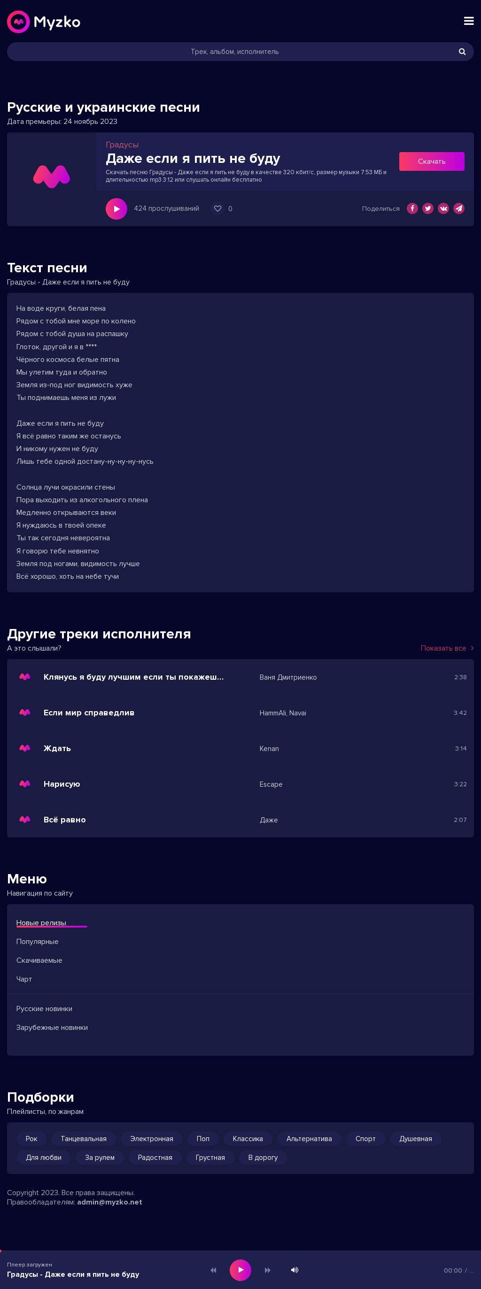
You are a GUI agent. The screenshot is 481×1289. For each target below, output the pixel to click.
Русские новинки (44, 1008)
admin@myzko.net (109, 1202)
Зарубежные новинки (52, 1027)
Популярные (37, 941)
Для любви (44, 1157)
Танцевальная (84, 1139)
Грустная (210, 1157)
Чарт (24, 979)
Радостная (155, 1157)
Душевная (415, 1139)
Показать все (447, 648)
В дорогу (263, 1157)
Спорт (366, 1139)
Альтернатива (309, 1139)
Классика (248, 1139)
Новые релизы (41, 923)
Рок (31, 1139)
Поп (203, 1139)
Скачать (432, 161)
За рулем (100, 1157)
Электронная (151, 1139)
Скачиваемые (39, 960)
